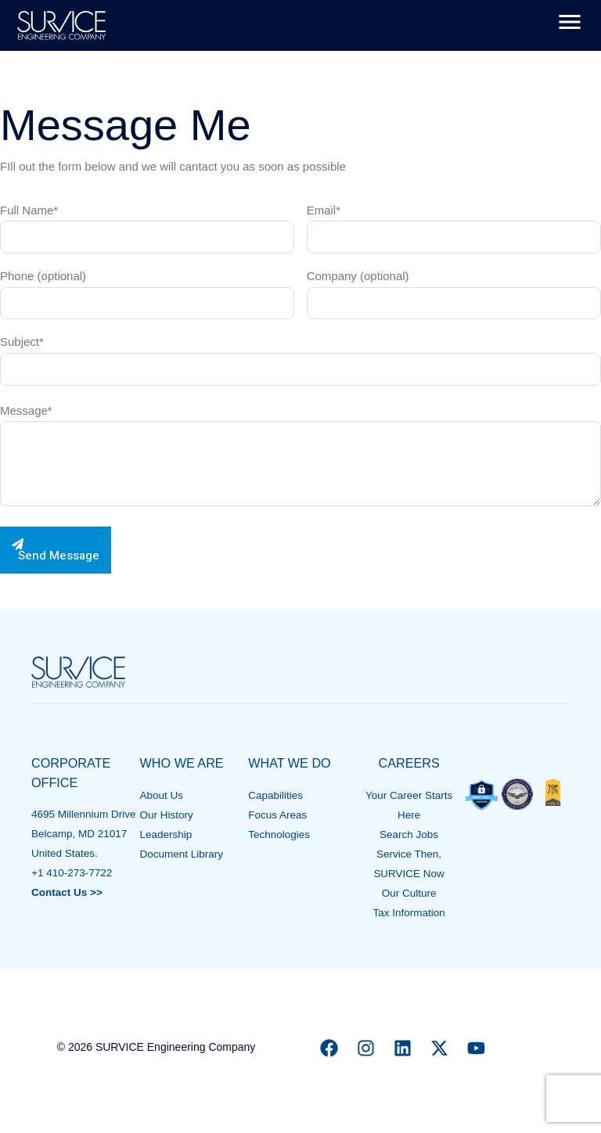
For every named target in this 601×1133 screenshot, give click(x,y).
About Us (162, 795)
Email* (454, 228)
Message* (300, 458)
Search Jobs (409, 834)
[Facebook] (329, 1048)
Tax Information (408, 913)
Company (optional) (454, 294)
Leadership (166, 834)
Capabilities (275, 795)
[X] (439, 1048)
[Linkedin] (403, 1048)
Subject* (300, 360)
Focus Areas (277, 815)
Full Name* (147, 228)
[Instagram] (366, 1048)
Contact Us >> (67, 892)
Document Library (182, 854)
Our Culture (409, 893)
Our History (166, 815)
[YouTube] (476, 1048)
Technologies (279, 834)
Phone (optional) (147, 294)
